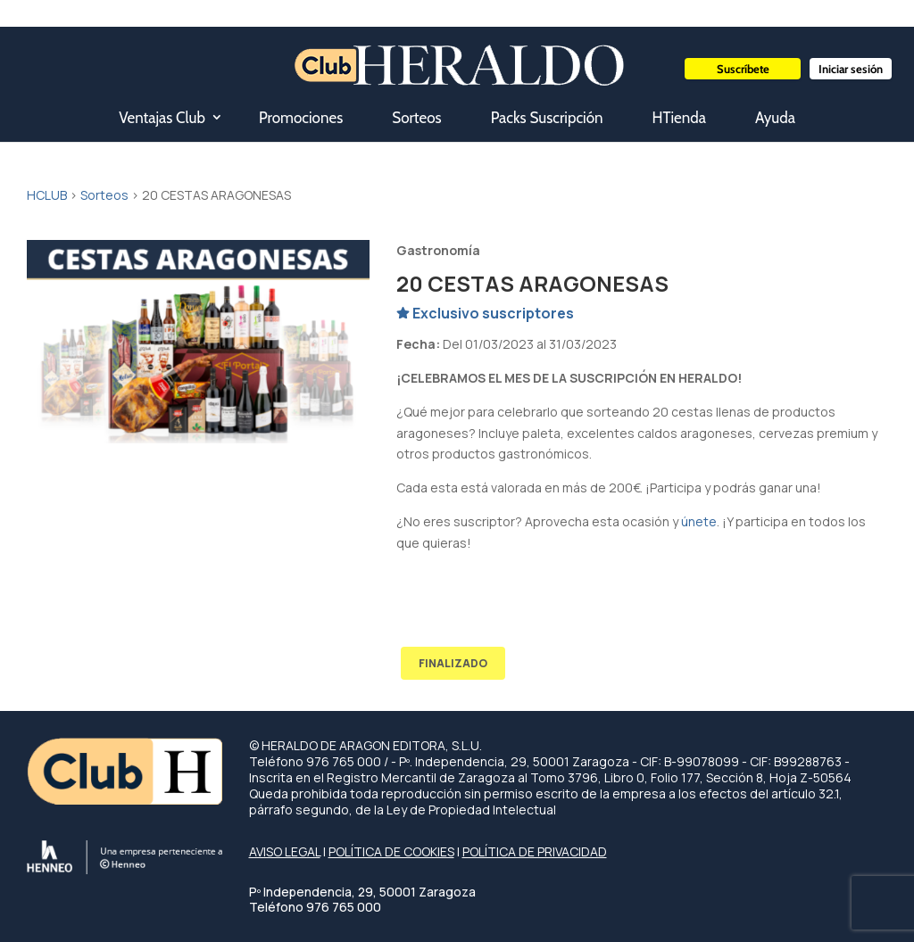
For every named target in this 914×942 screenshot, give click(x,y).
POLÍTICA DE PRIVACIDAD (534, 851)
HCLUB (47, 194)
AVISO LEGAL (284, 851)
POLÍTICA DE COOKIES (391, 851)
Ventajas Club (162, 118)
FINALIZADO (453, 663)
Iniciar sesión (850, 69)
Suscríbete (743, 69)
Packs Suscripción (547, 118)
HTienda (679, 118)
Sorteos (416, 118)
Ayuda (775, 118)
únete (699, 521)
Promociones (301, 118)
